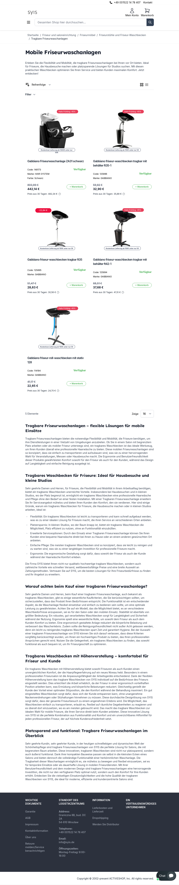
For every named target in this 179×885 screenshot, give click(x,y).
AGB (28, 817)
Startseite (33, 35)
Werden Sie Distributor (105, 824)
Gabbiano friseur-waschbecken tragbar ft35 (54, 259)
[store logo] (40, 12)
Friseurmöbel (87, 35)
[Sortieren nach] (41, 84)
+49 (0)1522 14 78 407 (127, 2)
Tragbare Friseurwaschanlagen (49, 38)
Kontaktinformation (36, 830)
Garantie (30, 811)
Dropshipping (100, 817)
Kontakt (147, 2)
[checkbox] (142, 85)
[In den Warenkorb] (76, 186)
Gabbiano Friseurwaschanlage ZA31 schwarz (55, 161)
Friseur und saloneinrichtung (59, 35)
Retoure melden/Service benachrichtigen (35, 847)
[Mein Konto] (132, 12)
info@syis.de (66, 842)
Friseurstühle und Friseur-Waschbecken (122, 35)
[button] (166, 876)
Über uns (30, 837)
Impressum (32, 824)
